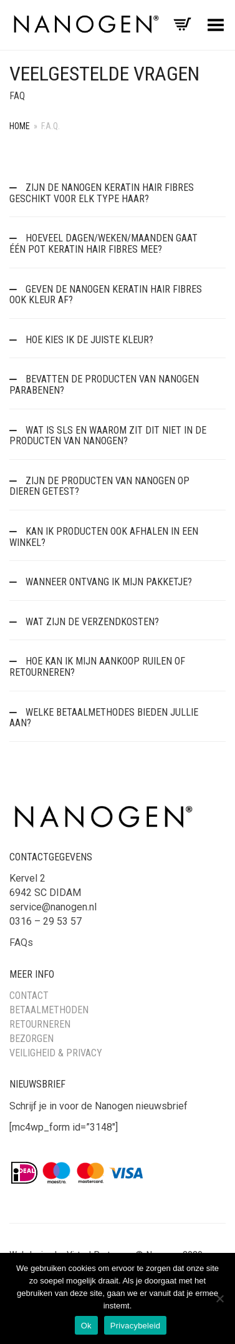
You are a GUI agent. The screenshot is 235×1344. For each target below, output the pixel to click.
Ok (86, 1325)
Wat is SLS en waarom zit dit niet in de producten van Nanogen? (107, 435)
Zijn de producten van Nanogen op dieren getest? (99, 486)
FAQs (21, 942)
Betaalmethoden (49, 1010)
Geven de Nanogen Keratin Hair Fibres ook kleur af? (105, 294)
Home (19, 126)
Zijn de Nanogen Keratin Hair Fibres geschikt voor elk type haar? (101, 193)
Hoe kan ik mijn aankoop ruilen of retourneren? (97, 666)
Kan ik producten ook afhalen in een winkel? (103, 536)
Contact (29, 995)
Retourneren (39, 1024)
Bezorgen (31, 1039)
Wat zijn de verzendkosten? (91, 622)
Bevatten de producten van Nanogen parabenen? (104, 384)
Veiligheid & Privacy (55, 1053)
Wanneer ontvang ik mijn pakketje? (107, 582)
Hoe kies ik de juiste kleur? (88, 340)
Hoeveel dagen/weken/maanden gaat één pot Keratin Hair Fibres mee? (103, 243)
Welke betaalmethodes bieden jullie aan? (103, 717)
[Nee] (219, 1298)
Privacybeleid (135, 1325)
